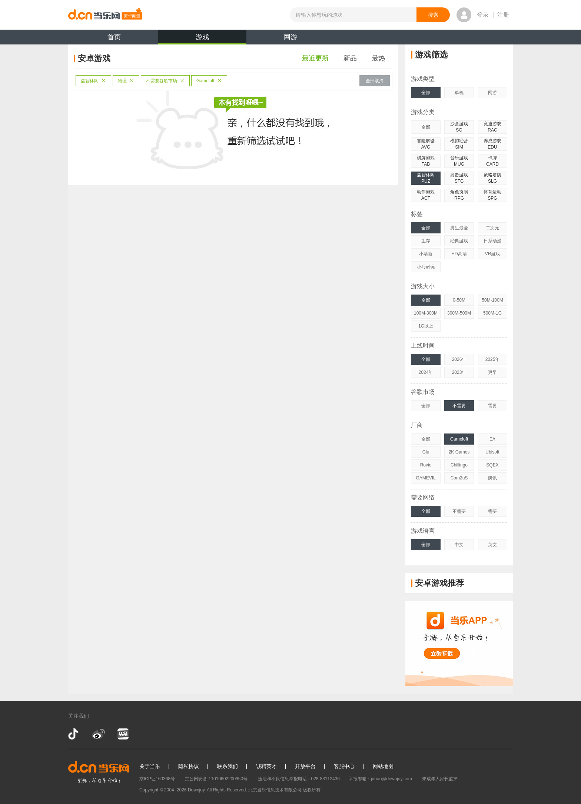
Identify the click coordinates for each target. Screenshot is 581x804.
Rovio (426, 465)
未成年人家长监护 (440, 778)
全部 (425, 92)
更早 (492, 372)
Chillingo (459, 465)
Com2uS (459, 478)
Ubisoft (492, 452)
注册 (503, 14)
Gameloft (209, 80)
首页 (114, 37)
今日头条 (123, 734)
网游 (290, 37)
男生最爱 (459, 227)
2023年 (459, 372)
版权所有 (312, 790)
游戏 (202, 38)
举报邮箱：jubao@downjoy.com (380, 778)
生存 (425, 240)
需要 (492, 405)
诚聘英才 (266, 766)
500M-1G (492, 313)
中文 (459, 544)
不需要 (459, 405)
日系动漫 (492, 240)
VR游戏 (492, 253)
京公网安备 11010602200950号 (216, 778)
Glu (425, 452)
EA (492, 439)
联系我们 (227, 766)
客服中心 (344, 766)
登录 (483, 14)
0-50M (459, 300)
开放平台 (305, 766)
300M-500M (459, 313)
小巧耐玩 (426, 266)
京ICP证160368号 (157, 778)
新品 (350, 58)
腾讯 (492, 478)
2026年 (459, 359)
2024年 (426, 372)
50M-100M (492, 300)
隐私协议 (188, 766)
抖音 (74, 734)
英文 (492, 544)
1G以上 (425, 326)
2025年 (492, 359)
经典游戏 (459, 240)
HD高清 (459, 253)
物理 (126, 80)
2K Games (459, 452)
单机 (459, 92)
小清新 (425, 253)
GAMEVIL (425, 478)
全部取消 (375, 80)
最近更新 (315, 58)
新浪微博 (98, 734)
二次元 (492, 227)
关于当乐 (149, 766)
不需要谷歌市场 (165, 80)
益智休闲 (93, 80)
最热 (378, 58)
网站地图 (383, 766)
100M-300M (426, 313)
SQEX (492, 465)
